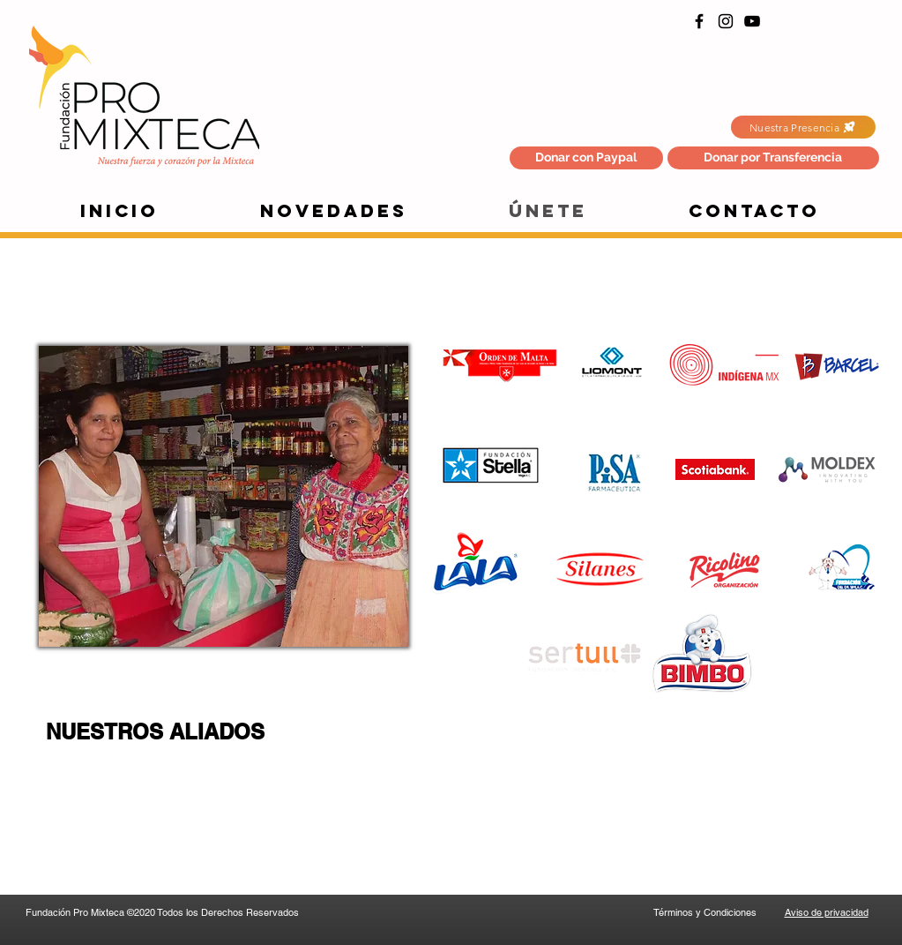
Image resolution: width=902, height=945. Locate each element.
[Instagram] (725, 21)
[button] (773, 157)
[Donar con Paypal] (586, 157)
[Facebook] (699, 21)
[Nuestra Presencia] (803, 127)
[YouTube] (752, 21)
